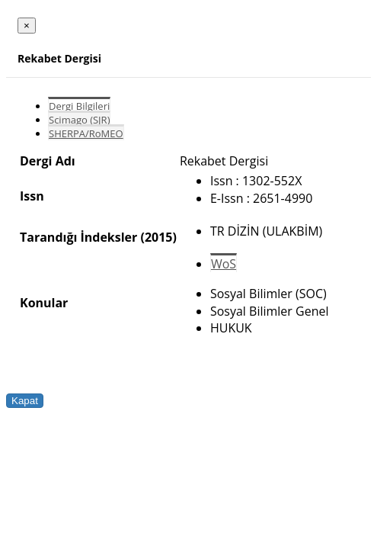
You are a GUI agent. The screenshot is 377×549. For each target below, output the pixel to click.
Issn (32, 196)
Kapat (24, 400)
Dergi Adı (47, 160)
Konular (44, 302)
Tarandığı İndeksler (78, 237)
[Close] (27, 26)
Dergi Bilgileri (79, 106)
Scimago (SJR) (79, 120)
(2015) (158, 237)
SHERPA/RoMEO (86, 133)
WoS (223, 263)
